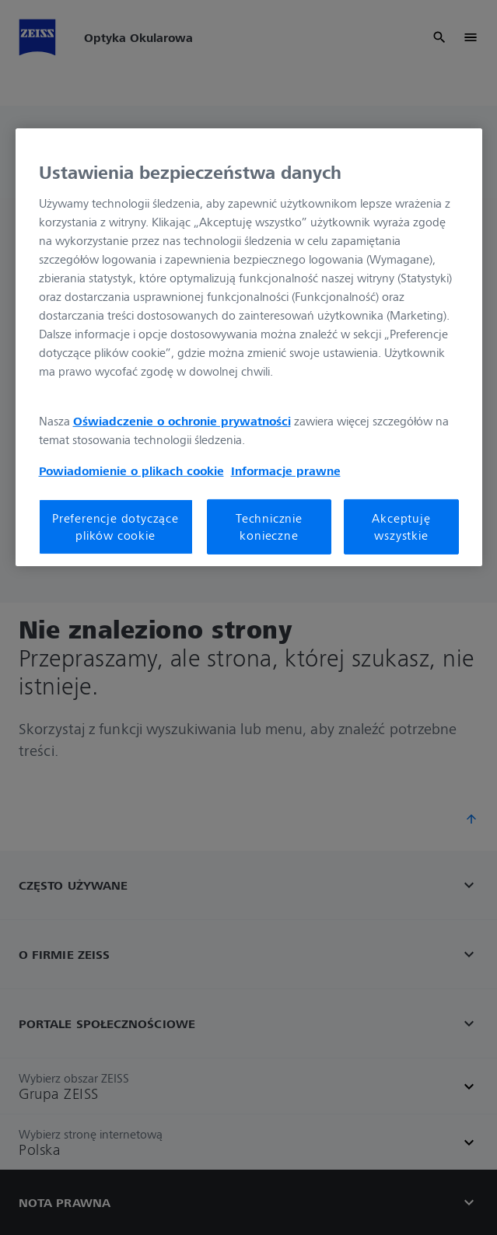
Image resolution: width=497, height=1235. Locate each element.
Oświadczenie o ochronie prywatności (182, 420)
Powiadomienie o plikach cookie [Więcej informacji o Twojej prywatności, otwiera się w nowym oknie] (131, 470)
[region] (249, 346)
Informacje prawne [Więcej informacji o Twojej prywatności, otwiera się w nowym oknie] (286, 470)
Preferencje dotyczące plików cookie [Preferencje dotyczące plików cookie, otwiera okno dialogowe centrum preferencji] (115, 526)
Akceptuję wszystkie (401, 526)
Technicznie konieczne (269, 526)
